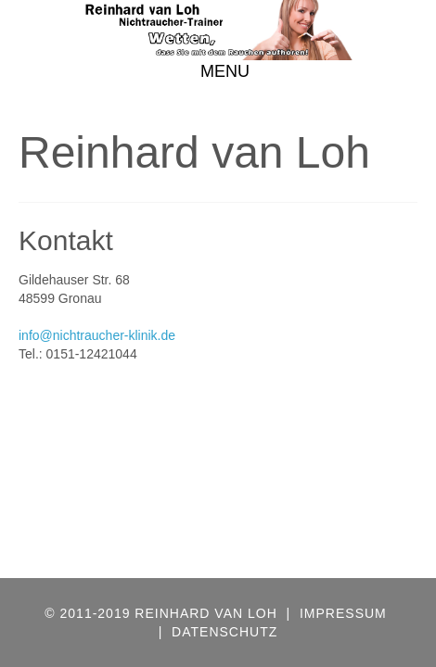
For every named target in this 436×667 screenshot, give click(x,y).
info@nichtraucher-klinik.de (97, 335)
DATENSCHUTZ (224, 631)
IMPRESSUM (343, 613)
